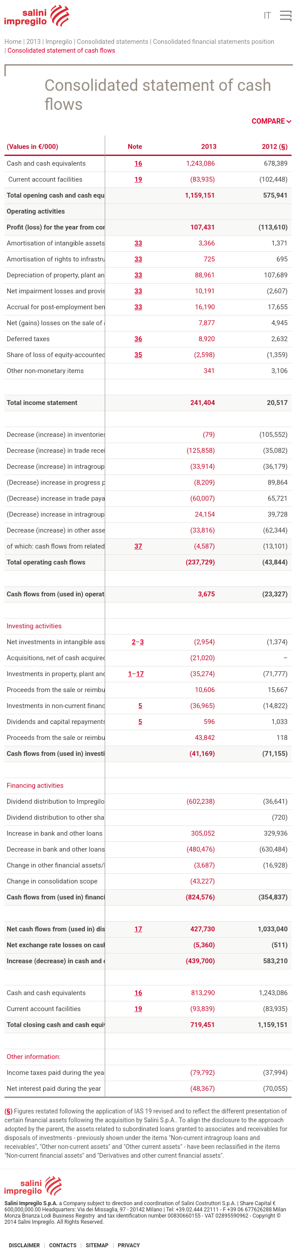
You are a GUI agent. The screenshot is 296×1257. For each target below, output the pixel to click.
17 (140, 674)
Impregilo (58, 42)
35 (138, 355)
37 (138, 546)
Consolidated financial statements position (214, 42)
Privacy (129, 1245)
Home (13, 42)
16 (138, 163)
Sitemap (97, 1245)
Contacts (63, 1245)
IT (267, 15)
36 (138, 339)
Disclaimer (24, 1245)
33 (138, 243)
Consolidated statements (112, 42)
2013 (33, 42)
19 (138, 179)
